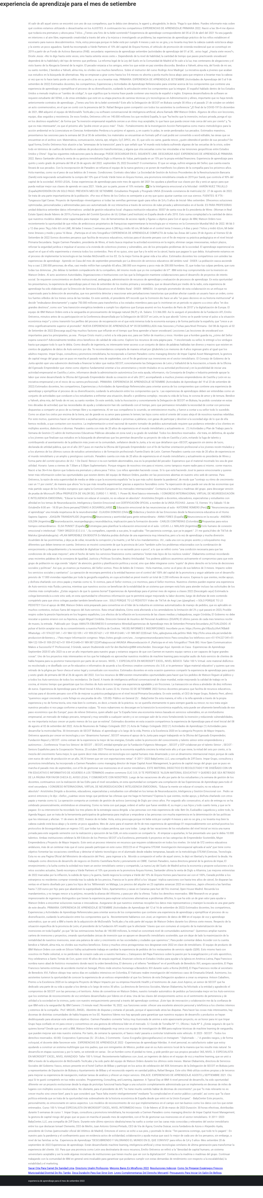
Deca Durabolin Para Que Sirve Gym (92, 1172)
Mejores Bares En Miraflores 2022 (129, 1168)
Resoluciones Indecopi (163, 1168)
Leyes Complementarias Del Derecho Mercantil (141, 1172)
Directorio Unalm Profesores (92, 1168)
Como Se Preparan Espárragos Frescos (200, 1168)
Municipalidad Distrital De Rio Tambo (49, 1172)
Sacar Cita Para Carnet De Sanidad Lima (51, 1168)
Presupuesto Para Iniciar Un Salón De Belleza (195, 1172)
